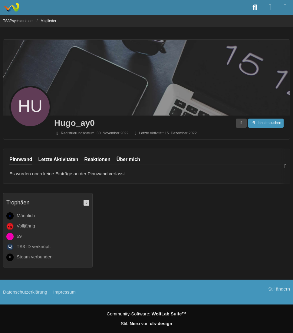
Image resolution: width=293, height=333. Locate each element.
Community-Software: (146, 313)
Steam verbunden (34, 256)
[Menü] (285, 8)
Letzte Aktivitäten (58, 159)
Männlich (26, 215)
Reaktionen (97, 159)
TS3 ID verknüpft (34, 246)
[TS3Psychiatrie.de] (11, 7)
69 (19, 236)
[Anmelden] (270, 7)
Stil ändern (279, 288)
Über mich (128, 159)
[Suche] (255, 8)
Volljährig (26, 225)
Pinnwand (20, 159)
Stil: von (146, 323)
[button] (241, 123)
